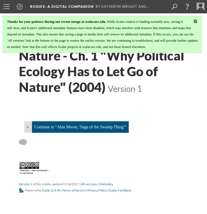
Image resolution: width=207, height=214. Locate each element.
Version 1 (25, 184)
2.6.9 (55, 190)
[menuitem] (6, 6)
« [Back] (28, 127)
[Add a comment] (25, 142)
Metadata (106, 184)
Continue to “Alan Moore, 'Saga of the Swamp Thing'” (80, 127)
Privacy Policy (97, 190)
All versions (89, 184)
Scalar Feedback (120, 190)
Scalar (46, 190)
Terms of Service (74, 190)
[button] (187, 6)
